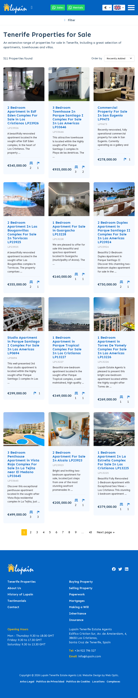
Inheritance (77, 613)
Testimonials (16, 601)
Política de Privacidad (50, 681)
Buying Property (81, 582)
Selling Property (80, 588)
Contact (13, 607)
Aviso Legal (27, 681)
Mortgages (77, 601)
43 (90, 532)
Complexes (113, 681)
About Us (14, 588)
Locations (98, 681)
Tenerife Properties (21, 582)
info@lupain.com (89, 656)
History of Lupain (20, 594)
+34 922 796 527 (85, 650)
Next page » (106, 532)
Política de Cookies (78, 681)
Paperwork (77, 594)
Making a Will (79, 607)
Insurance (76, 620)
